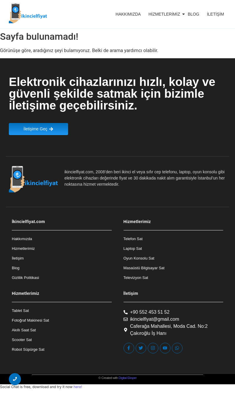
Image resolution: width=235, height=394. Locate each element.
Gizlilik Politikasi (25, 277)
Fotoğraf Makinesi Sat (30, 320)
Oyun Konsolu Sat (139, 258)
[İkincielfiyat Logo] (28, 13)
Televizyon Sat (136, 277)
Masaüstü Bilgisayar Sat (144, 268)
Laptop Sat (133, 248)
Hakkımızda (128, 14)
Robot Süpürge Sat (28, 349)
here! (77, 387)
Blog (193, 14)
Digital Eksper (128, 378)
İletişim (215, 14)
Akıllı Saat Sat (24, 330)
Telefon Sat (133, 239)
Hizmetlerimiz (165, 14)
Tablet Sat (20, 310)
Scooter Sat (22, 340)
